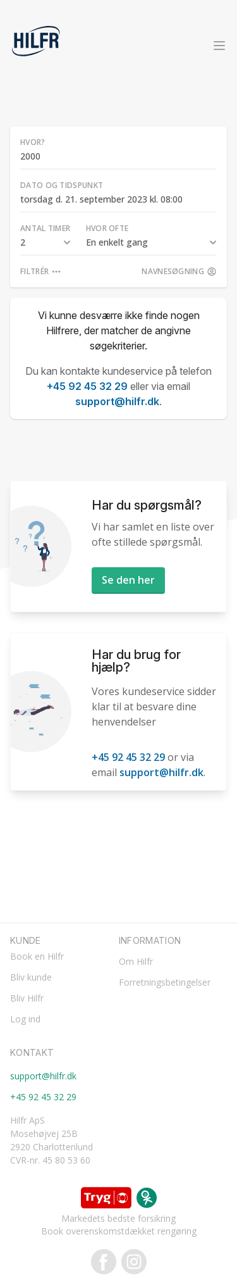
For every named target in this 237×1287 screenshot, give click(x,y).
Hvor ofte (107, 228)
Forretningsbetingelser (164, 982)
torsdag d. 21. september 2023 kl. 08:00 (101, 199)
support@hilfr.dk (117, 401)
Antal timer (45, 228)
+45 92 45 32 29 (87, 386)
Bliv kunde (31, 977)
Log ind (25, 1019)
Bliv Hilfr (27, 998)
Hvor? (33, 142)
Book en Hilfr (37, 956)
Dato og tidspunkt (61, 185)
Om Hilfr (136, 961)
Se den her (128, 580)
